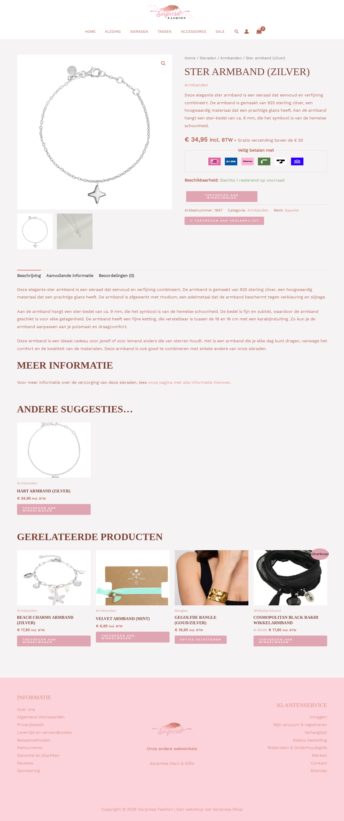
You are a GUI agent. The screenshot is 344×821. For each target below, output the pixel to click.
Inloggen (318, 716)
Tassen (163, 31)
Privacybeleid (30, 724)
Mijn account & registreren (300, 724)
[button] (229, 31)
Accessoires (189, 31)
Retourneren (30, 747)
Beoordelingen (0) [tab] (116, 275)
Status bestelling (310, 740)
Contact (319, 763)
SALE (214, 31)
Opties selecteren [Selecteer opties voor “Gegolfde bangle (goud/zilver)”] (200, 639)
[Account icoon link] (239, 31)
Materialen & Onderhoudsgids (297, 747)
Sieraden (140, 31)
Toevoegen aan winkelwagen (222, 196)
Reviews (25, 763)
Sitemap (318, 770)
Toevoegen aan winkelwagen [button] (39, 509)
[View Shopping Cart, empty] (252, 31)
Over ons (26, 709)
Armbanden (231, 58)
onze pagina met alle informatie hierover (189, 382)
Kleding (116, 31)
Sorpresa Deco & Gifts (172, 763)
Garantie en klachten (38, 755)
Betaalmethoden (33, 740)
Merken (319, 755)
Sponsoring (28, 770)
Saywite (292, 210)
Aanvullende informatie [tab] (69, 275)
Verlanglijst (316, 732)
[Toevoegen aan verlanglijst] (224, 221)
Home (96, 31)
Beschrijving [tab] (29, 275)
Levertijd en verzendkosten (44, 732)
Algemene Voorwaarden (41, 716)
